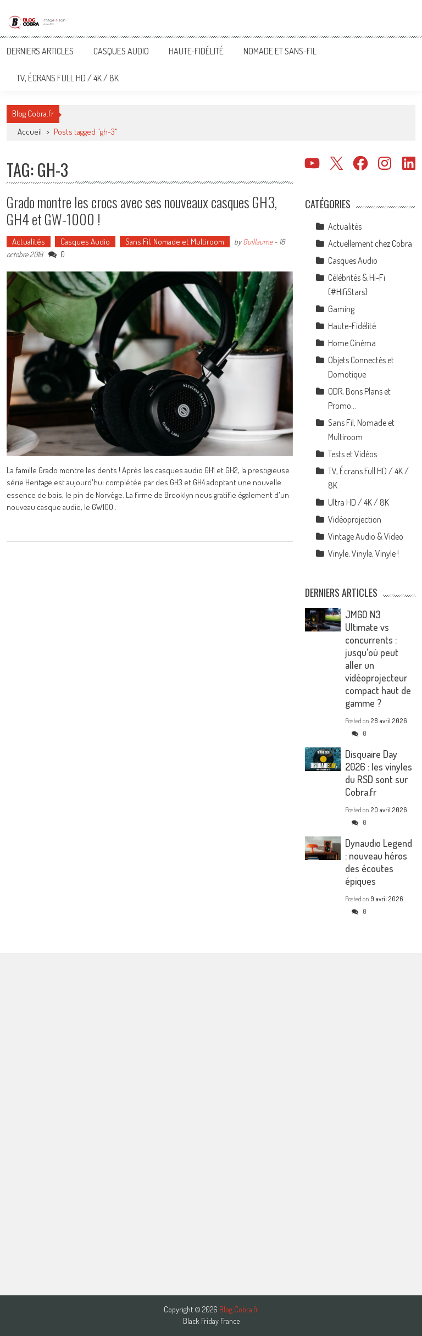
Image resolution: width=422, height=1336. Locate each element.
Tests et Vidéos (352, 453)
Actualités (28, 241)
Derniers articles (40, 51)
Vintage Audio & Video (365, 536)
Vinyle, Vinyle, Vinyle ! (363, 553)
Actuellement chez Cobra (370, 243)
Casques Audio (121, 51)
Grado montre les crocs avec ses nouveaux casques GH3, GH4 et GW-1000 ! (142, 210)
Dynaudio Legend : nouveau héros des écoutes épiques (378, 862)
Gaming (341, 308)
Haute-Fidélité (196, 51)
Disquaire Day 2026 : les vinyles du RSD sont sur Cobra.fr (378, 773)
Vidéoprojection (354, 519)
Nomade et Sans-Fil (279, 51)
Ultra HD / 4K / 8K (358, 502)
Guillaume (258, 241)
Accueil (30, 131)
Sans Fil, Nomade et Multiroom (174, 241)
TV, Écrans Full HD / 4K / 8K (67, 78)
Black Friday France (211, 1321)
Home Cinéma (352, 342)
